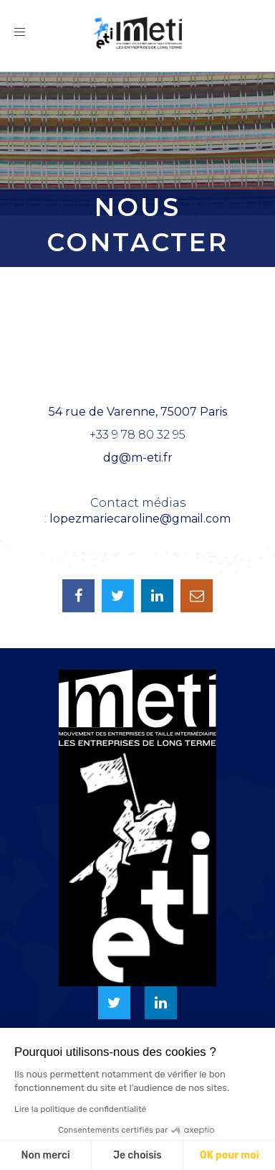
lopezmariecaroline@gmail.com (140, 518)
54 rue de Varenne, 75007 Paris (138, 411)
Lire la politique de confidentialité (80, 1109)
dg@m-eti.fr (138, 457)
